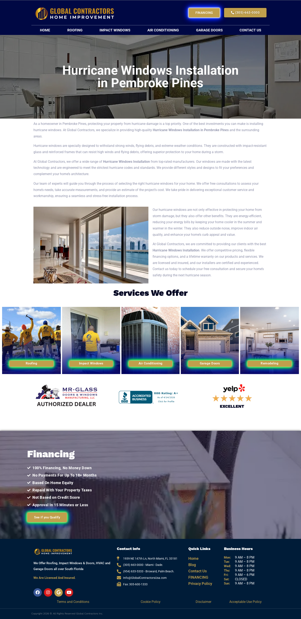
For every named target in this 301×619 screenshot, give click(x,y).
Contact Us (250, 30)
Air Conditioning (163, 30)
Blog (192, 565)
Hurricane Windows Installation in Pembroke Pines (191, 130)
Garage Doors (209, 30)
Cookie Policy (151, 602)
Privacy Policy (200, 583)
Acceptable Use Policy (245, 602)
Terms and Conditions (73, 602)
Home (45, 30)
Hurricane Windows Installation (126, 162)
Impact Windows (114, 30)
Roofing (75, 30)
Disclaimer (204, 602)
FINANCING (198, 577)
